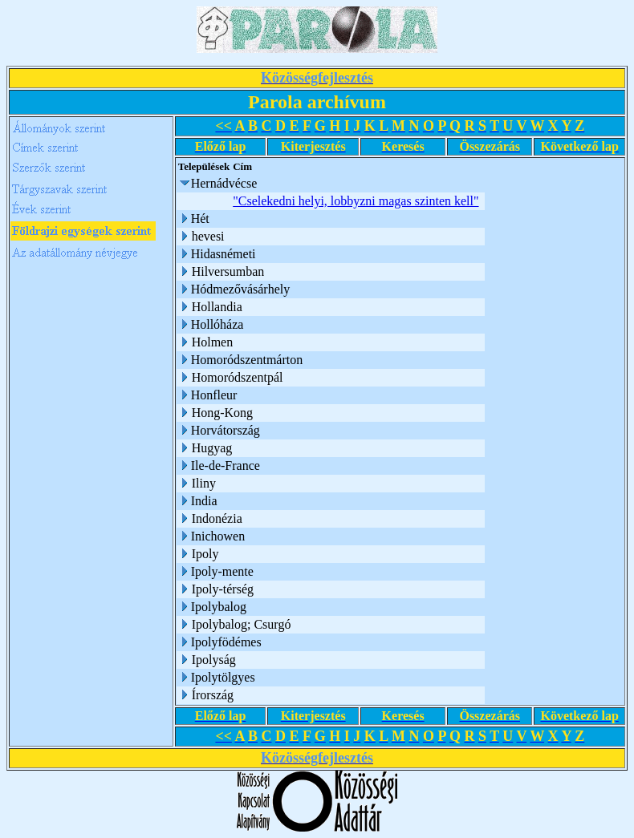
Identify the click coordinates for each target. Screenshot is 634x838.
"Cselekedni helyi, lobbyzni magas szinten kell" (355, 201)
